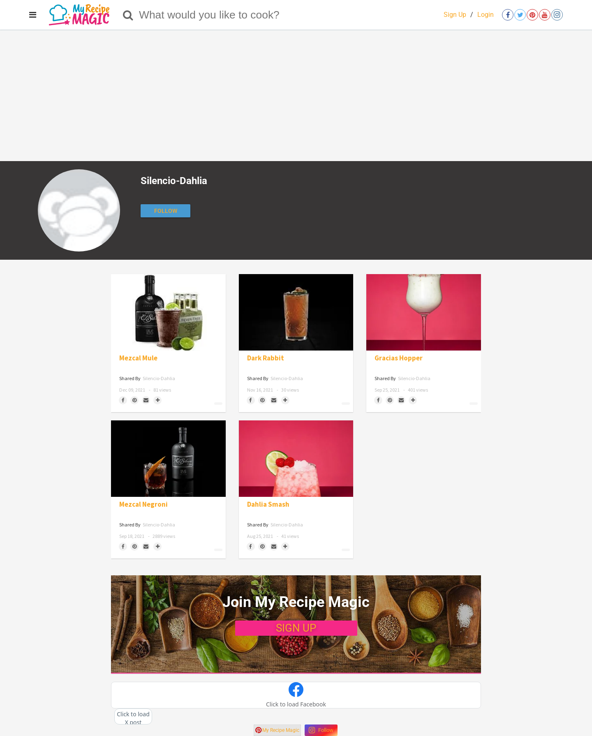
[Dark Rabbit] (296, 312)
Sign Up (455, 14)
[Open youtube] (544, 15)
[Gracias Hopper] (423, 312)
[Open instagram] (557, 15)
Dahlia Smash (268, 504)
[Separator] (157, 400)
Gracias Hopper (399, 358)
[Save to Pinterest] (134, 400)
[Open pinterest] (532, 15)
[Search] (128, 14)
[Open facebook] (507, 15)
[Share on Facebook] (123, 400)
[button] (296, 695)
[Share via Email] (146, 400)
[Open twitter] (520, 15)
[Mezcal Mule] (168, 312)
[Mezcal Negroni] (168, 458)
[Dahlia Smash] (296, 458)
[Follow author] (165, 210)
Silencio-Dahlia (159, 378)
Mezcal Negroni (143, 504)
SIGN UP (296, 628)
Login (485, 14)
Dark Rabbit (265, 358)
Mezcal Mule (138, 358)
